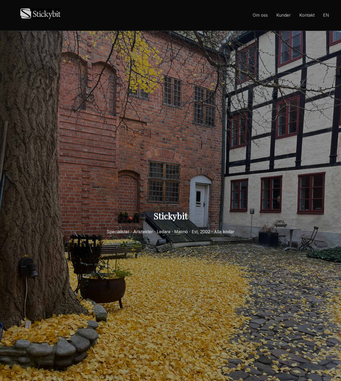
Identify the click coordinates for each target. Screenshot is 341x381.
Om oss (260, 15)
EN (326, 15)
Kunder (283, 15)
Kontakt (307, 15)
